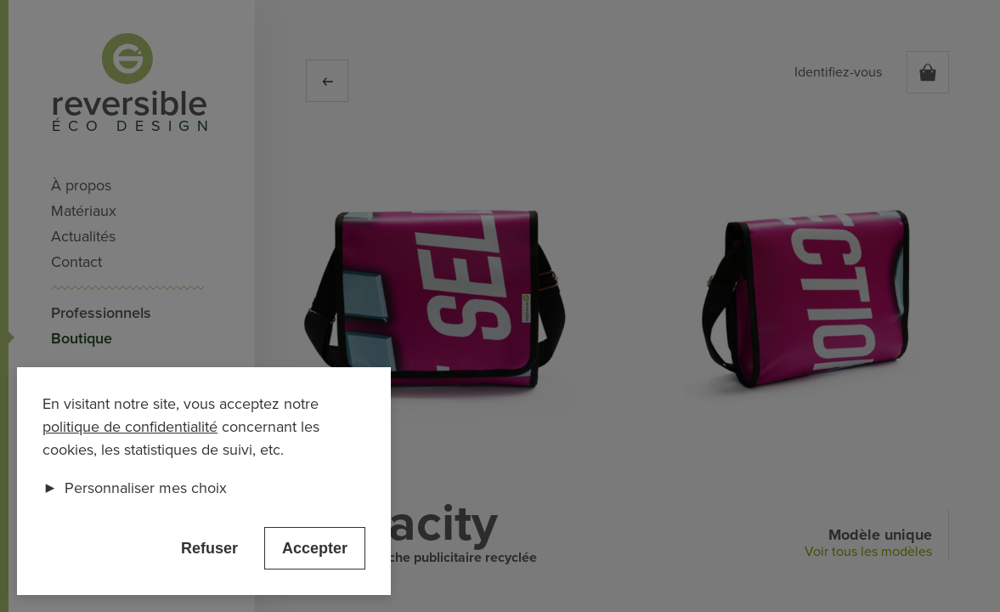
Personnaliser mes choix (134, 488)
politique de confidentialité (130, 426)
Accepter (314, 548)
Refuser (209, 548)
